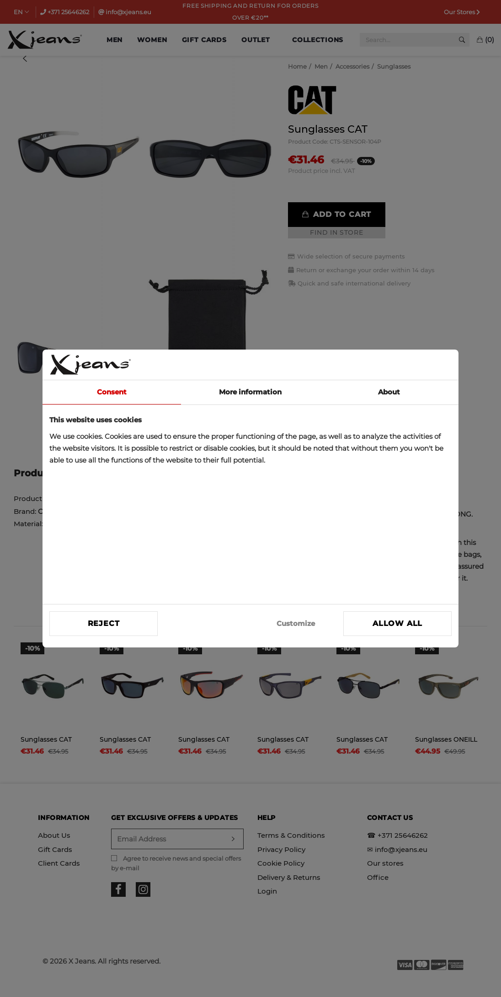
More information (250, 392)
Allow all (397, 623)
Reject (104, 623)
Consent (112, 392)
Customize (296, 623)
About (389, 392)
